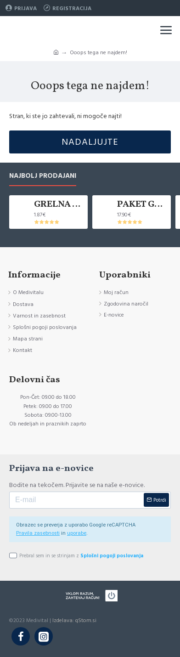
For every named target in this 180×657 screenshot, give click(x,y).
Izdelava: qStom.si (74, 620)
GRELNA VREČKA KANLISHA (59, 204)
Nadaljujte (90, 142)
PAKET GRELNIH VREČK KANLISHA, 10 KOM (142, 204)
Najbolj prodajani (42, 176)
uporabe (76, 533)
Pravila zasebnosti (38, 533)
